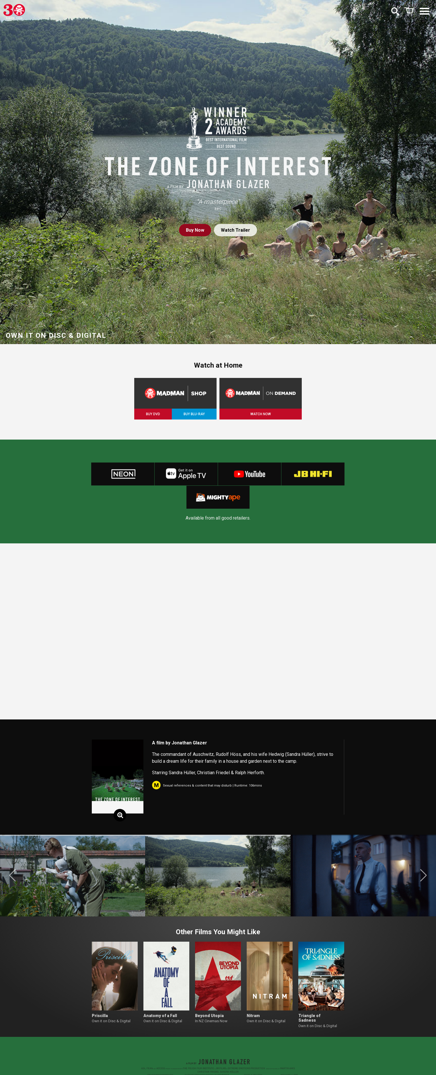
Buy (195, 230)
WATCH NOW (260, 414)
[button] (12, 875)
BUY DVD (153, 414)
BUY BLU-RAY (194, 414)
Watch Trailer (235, 230)
